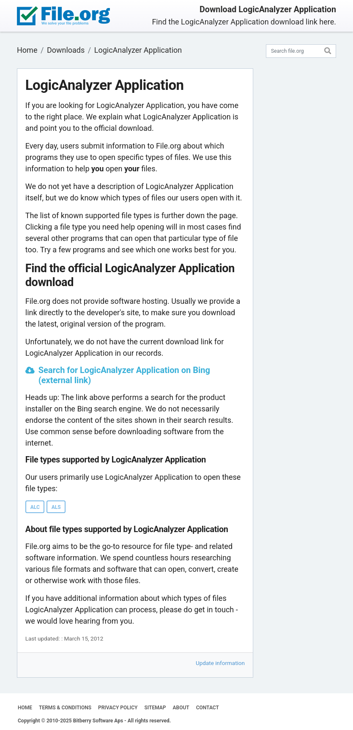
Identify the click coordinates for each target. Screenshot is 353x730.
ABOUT (181, 708)
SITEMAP (155, 708)
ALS (56, 507)
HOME (25, 708)
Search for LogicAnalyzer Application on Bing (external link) (124, 375)
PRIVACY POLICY (117, 708)
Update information (220, 663)
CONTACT (207, 708)
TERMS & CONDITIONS (65, 708)
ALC (35, 507)
